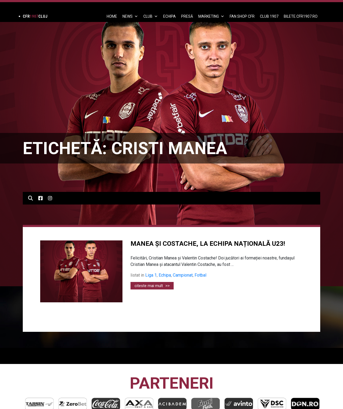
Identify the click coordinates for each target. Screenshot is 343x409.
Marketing (211, 16)
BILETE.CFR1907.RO (301, 16)
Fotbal (200, 275)
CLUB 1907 (269, 16)
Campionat (183, 275)
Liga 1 (151, 275)
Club (150, 16)
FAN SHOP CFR (242, 16)
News (130, 16)
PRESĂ (187, 16)
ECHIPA (169, 16)
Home (112, 16)
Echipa (165, 275)
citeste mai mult (152, 285)
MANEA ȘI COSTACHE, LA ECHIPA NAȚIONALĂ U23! (208, 243)
